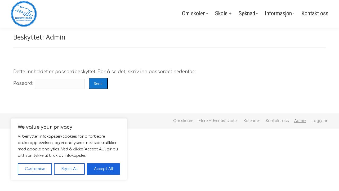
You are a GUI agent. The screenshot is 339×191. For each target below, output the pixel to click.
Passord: (49, 83)
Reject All (69, 169)
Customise (35, 169)
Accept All (103, 169)
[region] (69, 149)
